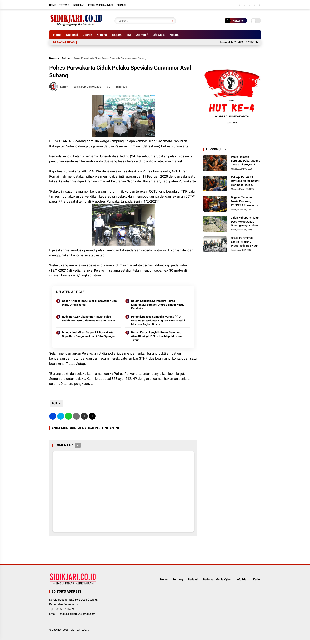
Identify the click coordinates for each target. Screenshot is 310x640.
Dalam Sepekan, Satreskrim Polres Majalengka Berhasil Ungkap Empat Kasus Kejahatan (157, 304)
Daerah (87, 35)
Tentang (64, 5)
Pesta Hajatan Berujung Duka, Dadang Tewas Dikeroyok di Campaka (245, 161)
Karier (257, 579)
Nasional (72, 35)
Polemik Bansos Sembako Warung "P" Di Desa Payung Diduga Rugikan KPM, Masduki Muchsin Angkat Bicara (158, 320)
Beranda (54, 58)
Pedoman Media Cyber (100, 5)
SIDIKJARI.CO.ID (79, 629)
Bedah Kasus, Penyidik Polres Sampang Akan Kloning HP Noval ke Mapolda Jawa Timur (157, 336)
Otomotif (142, 35)
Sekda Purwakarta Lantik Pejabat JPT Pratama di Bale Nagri (245, 241)
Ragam (117, 35)
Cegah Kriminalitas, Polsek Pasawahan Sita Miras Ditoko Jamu (89, 302)
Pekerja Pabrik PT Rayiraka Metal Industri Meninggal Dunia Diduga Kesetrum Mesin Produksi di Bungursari (245, 181)
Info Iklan (78, 5)
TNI (128, 35)
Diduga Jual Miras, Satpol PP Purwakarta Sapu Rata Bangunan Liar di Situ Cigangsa (88, 334)
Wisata (174, 35)
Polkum (66, 58)
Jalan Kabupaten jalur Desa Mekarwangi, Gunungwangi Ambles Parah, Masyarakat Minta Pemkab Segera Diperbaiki (245, 221)
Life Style (158, 35)
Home (52, 5)
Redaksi (121, 5)
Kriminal (102, 35)
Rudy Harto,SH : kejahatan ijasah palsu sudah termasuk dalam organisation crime (88, 318)
